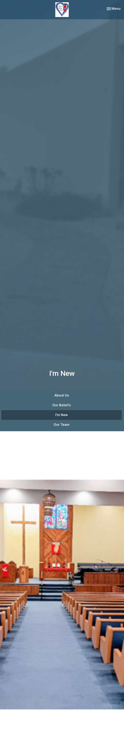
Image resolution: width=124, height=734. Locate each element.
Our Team (61, 425)
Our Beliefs (61, 405)
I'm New (61, 415)
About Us (61, 395)
